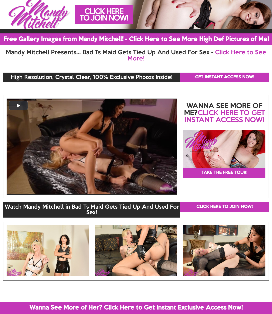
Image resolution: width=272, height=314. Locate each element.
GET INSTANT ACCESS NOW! (224, 77)
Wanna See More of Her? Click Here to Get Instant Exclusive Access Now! (136, 308)
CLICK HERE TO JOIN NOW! (224, 207)
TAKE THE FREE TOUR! (224, 173)
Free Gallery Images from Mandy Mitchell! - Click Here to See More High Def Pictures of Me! (136, 39)
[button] (18, 105)
